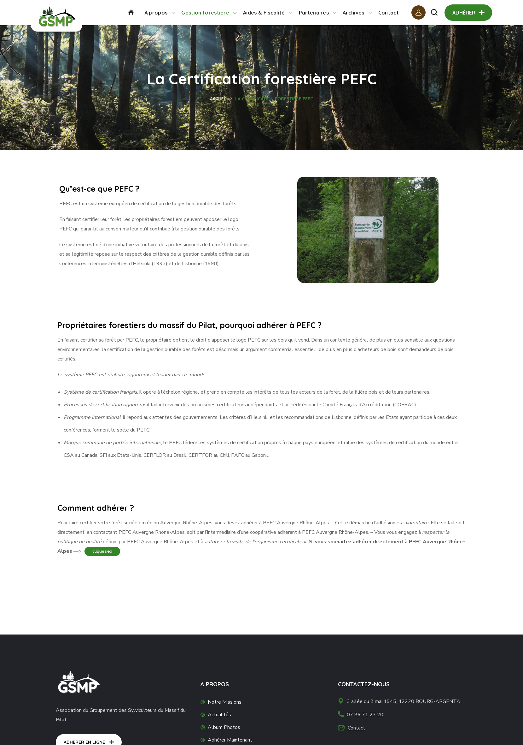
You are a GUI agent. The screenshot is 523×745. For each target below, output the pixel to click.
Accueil (218, 99)
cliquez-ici (102, 551)
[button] (434, 12)
